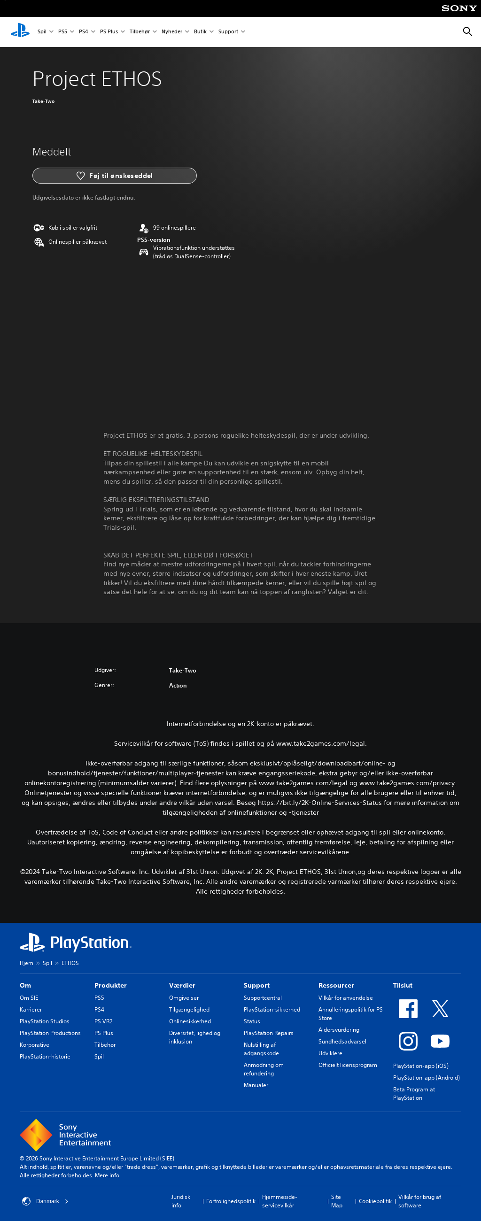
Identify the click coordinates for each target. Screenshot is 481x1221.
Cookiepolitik (375, 1201)
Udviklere (330, 1053)
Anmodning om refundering (264, 1069)
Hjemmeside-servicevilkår (279, 1201)
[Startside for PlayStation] (20, 32)
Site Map (336, 1201)
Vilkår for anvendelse (345, 998)
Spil (42, 32)
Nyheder (172, 32)
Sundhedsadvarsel (342, 1041)
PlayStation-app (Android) (426, 1078)
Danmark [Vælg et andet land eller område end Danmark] (45, 1201)
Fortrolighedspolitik (231, 1201)
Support (228, 32)
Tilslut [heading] (402, 985)
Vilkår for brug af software (419, 1201)
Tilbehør (140, 32)
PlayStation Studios (45, 1021)
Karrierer (31, 1009)
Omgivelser (184, 998)
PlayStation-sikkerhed (272, 1009)
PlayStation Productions (50, 1033)
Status (252, 1021)
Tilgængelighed (189, 1009)
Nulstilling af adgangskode (261, 1049)
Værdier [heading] (182, 985)
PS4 (83, 32)
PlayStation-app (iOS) (421, 1066)
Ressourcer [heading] (336, 985)
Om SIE (29, 998)
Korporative (34, 1045)
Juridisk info (180, 1201)
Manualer (256, 1085)
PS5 (62, 32)
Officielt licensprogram (347, 1065)
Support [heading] (257, 985)
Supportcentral (263, 998)
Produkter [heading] (110, 985)
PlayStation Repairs (269, 1033)
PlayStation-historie (45, 1056)
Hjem (26, 963)
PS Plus (109, 32)
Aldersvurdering (338, 1030)
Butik (200, 32)
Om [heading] (25, 985)
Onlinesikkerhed (190, 1021)
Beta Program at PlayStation (414, 1093)
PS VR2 (103, 1021)
